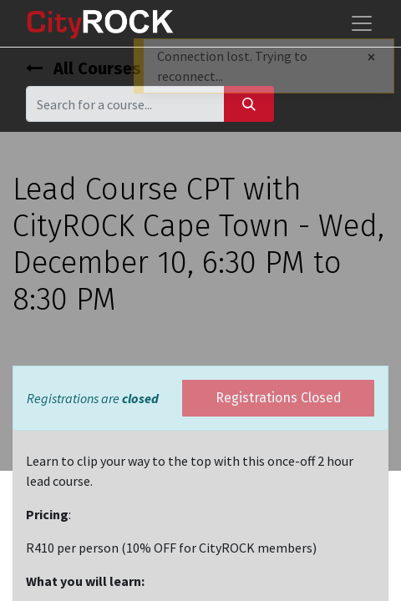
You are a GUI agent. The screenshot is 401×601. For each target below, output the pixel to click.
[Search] (249, 104)
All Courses (83, 68)
